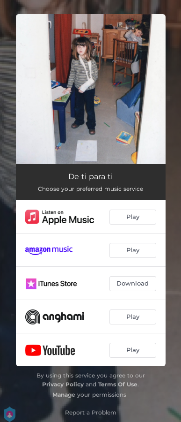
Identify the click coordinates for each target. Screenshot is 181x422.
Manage (63, 394)
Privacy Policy (63, 384)
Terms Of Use (118, 384)
